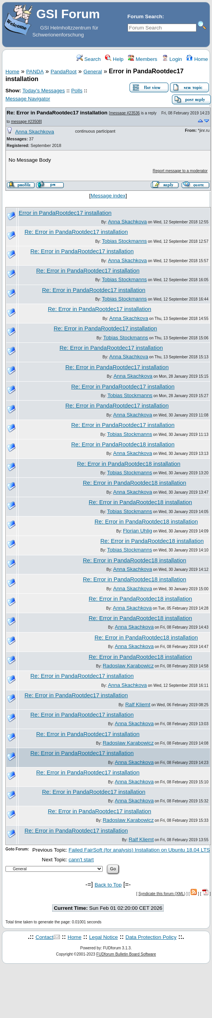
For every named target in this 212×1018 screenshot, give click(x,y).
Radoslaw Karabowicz (128, 666)
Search (89, 59)
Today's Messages (43, 90)
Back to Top (108, 885)
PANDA (35, 71)
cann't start (81, 859)
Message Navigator (27, 99)
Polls (76, 90)
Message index (108, 196)
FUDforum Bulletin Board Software (126, 954)
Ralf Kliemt (137, 704)
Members (142, 59)
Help (114, 59)
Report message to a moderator (180, 171)
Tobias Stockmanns (124, 241)
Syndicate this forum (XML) (162, 894)
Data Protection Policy (151, 937)
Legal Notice (103, 937)
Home (197, 59)
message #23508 (26, 121)
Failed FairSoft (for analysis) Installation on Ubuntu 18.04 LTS (139, 850)
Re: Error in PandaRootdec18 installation (123, 444)
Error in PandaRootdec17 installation (65, 213)
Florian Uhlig (137, 531)
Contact (44, 937)
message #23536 (125, 113)
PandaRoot (64, 71)
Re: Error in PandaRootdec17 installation (57, 113)
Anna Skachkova (34, 132)
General (93, 71)
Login (172, 59)
